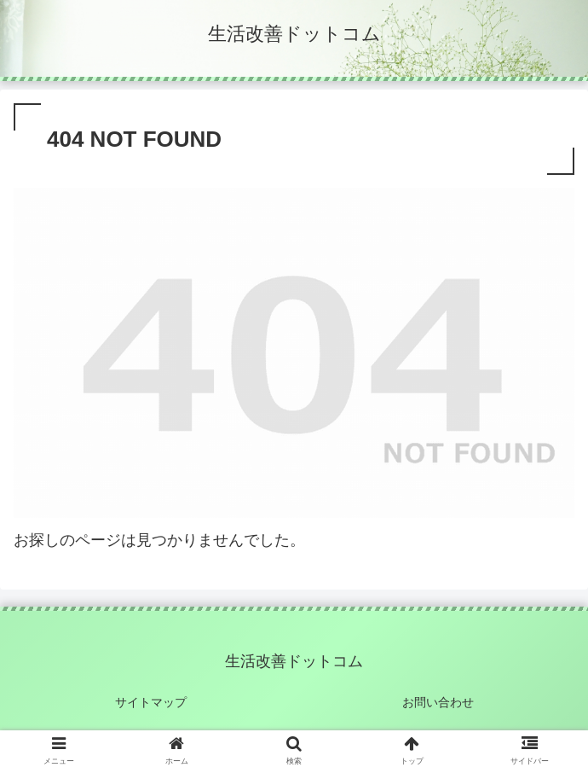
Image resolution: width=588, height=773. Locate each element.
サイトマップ (151, 702)
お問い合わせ (438, 702)
